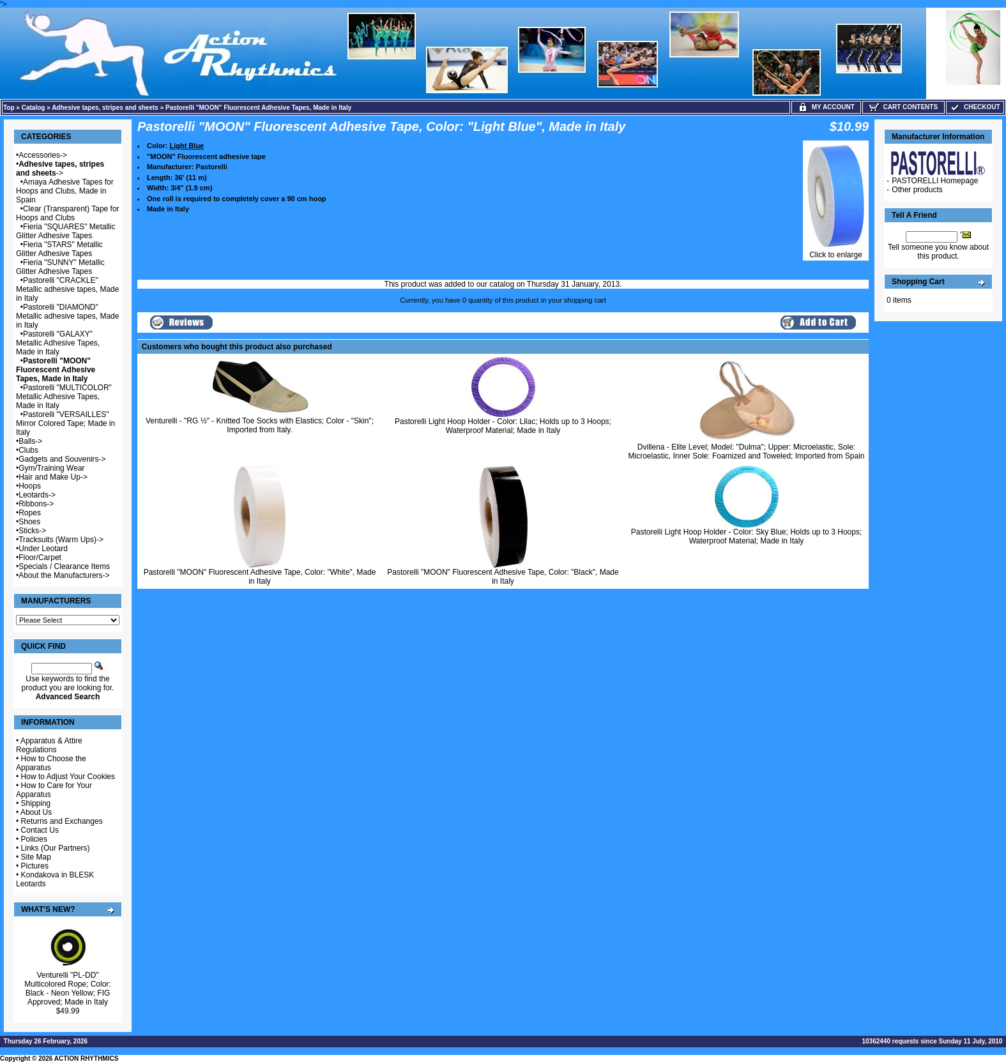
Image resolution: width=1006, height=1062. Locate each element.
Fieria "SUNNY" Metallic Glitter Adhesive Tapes (60, 267)
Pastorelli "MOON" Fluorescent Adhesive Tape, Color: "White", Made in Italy (260, 577)
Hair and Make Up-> (53, 477)
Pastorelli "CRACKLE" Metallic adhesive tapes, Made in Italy (67, 289)
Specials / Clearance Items (64, 566)
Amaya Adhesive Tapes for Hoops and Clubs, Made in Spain (65, 191)
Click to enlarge (835, 251)
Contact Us (40, 830)
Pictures (35, 865)
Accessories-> (43, 155)
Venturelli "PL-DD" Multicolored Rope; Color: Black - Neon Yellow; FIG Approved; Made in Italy (67, 988)
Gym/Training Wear (51, 468)
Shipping (36, 803)
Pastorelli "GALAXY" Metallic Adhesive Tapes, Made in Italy (58, 343)
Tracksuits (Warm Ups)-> (61, 539)
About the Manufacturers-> (64, 575)
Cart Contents (903, 106)
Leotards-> (37, 494)
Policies (34, 839)
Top (9, 107)
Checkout (975, 106)
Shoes (29, 521)
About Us (36, 812)
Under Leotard (43, 548)
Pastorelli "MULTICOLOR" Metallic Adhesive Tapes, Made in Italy (64, 396)
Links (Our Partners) (55, 848)
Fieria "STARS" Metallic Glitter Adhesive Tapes (59, 249)
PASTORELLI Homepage (935, 180)
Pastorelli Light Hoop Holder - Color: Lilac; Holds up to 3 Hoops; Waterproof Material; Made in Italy (503, 426)
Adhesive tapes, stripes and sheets (105, 107)
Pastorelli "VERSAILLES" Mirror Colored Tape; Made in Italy (65, 423)
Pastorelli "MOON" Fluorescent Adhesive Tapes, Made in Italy (258, 107)
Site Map (36, 857)
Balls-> (30, 441)
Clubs (28, 450)
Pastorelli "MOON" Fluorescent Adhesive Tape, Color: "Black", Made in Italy (502, 577)
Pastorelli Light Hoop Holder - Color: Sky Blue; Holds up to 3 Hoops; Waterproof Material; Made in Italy (746, 536)
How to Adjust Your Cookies (68, 776)
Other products (917, 189)
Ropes (30, 512)
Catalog (33, 107)
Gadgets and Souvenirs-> (62, 459)
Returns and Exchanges (62, 821)
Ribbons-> (36, 503)
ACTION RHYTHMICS (86, 1058)
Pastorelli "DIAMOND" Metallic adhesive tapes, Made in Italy (67, 316)
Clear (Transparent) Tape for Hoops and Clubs (67, 213)
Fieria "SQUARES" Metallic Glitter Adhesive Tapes (65, 231)
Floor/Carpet (40, 557)
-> (60, 169)
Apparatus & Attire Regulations (49, 745)
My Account (826, 106)
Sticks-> (32, 530)
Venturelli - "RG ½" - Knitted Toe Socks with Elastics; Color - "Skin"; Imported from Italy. (260, 425)
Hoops (30, 486)
